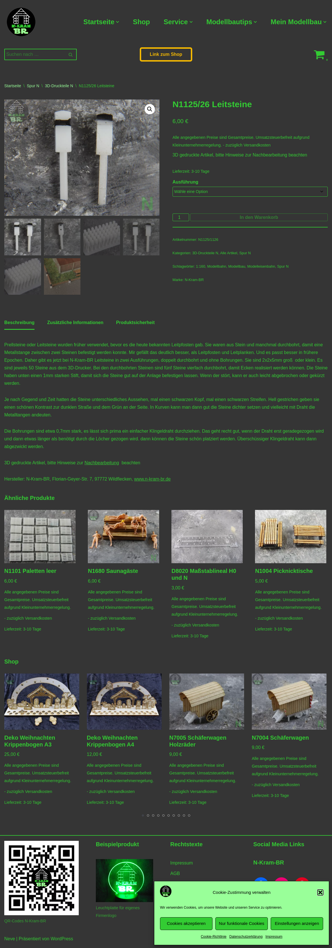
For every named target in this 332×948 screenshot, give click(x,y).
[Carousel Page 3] (153, 817)
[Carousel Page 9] (184, 817)
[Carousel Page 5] (163, 817)
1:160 (200, 267)
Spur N (33, 86)
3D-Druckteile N (59, 86)
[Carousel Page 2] (148, 817)
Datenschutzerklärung (246, 937)
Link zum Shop (166, 54)
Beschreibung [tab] (19, 323)
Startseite (12, 86)
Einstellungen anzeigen (297, 923)
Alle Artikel (228, 254)
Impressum (274, 937)
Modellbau (237, 267)
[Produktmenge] (181, 218)
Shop (140, 22)
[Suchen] (34, 54)
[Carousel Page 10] (189, 817)
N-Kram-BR (194, 281)
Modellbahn (216, 267)
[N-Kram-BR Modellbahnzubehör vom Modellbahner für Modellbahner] (21, 22)
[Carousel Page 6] (168, 817)
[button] (320, 892)
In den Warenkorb (259, 217)
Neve (9, 940)
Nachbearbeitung (270, 155)
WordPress (61, 940)
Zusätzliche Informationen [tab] (75, 323)
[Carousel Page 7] (174, 817)
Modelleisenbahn (262, 267)
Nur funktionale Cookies (241, 923)
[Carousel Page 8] (179, 817)
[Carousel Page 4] (158, 817)
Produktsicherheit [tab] (136, 323)
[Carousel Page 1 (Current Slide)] (143, 817)
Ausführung (186, 182)
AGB (175, 875)
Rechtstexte (186, 846)
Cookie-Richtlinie (213, 937)
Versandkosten (257, 145)
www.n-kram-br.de (153, 480)
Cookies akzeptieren (186, 923)
